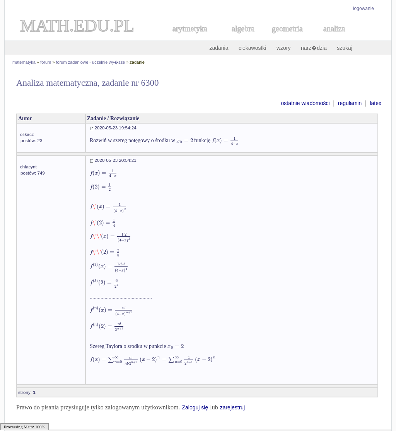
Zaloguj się (195, 407)
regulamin (350, 103)
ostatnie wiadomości (305, 103)
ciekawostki (252, 48)
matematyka (24, 62)
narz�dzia (314, 48)
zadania (218, 48)
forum (45, 62)
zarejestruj (232, 407)
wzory (284, 48)
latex (375, 103)
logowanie (363, 8)
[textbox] (184, 140)
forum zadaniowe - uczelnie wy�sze (90, 62)
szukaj (344, 48)
